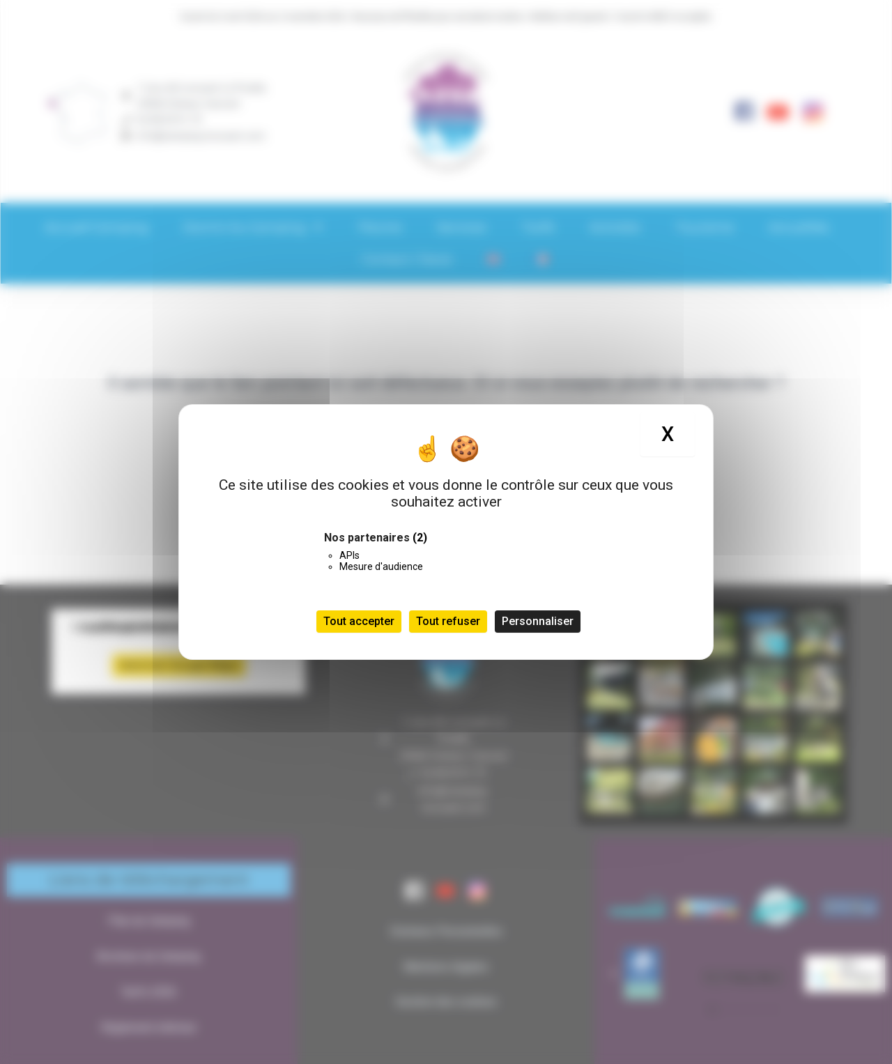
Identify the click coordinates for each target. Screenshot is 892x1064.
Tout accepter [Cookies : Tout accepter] (358, 621)
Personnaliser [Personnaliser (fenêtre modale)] (538, 621)
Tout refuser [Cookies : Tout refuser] (448, 621)
